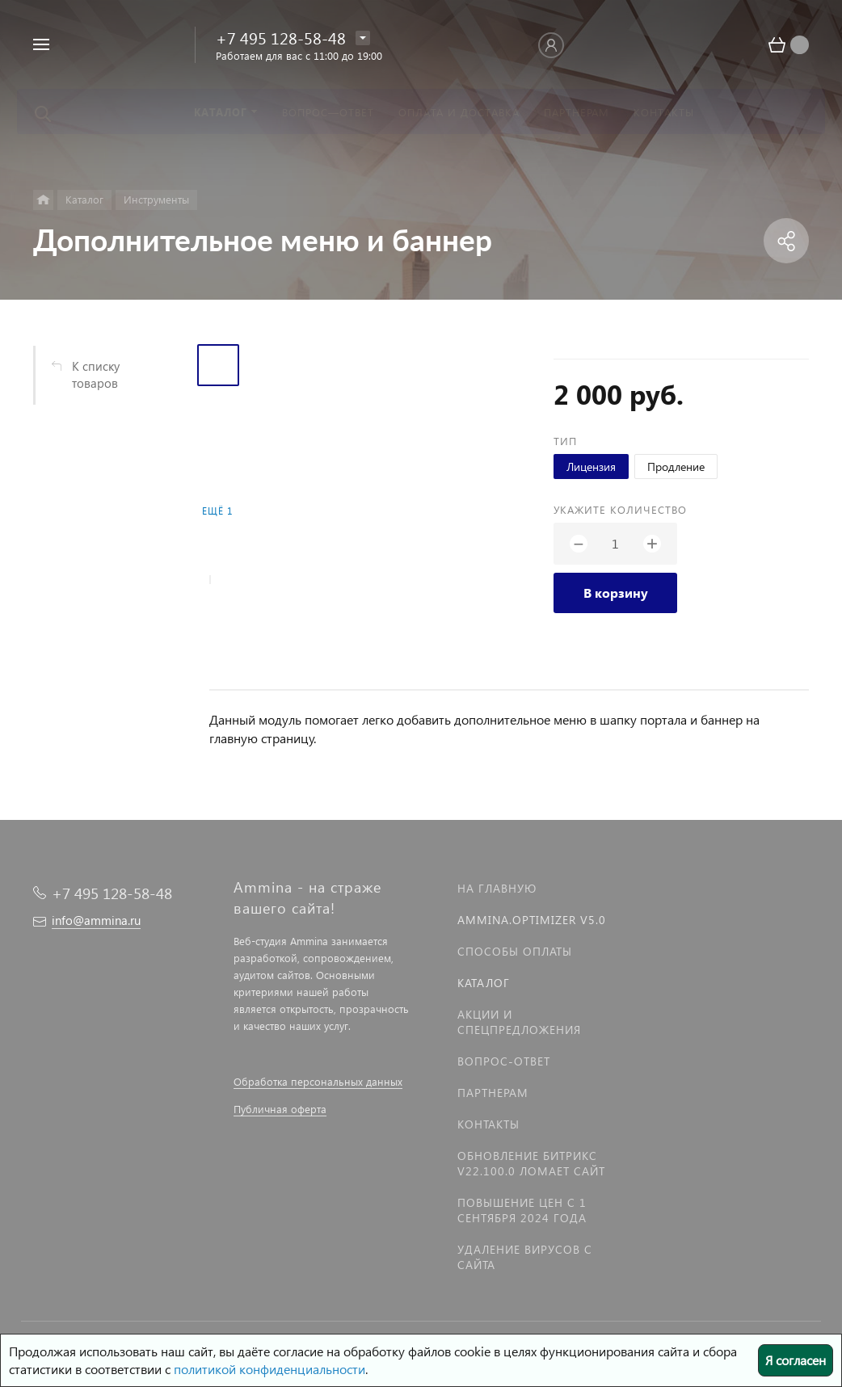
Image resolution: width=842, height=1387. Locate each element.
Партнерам (492, 1092)
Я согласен (795, 1359)
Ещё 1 (217, 511)
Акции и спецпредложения (519, 1022)
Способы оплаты (514, 951)
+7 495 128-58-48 (281, 37)
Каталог (483, 982)
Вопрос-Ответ (503, 1061)
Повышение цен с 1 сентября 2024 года (522, 1210)
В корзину (615, 592)
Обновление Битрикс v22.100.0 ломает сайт (531, 1163)
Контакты (488, 1124)
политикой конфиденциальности (269, 1368)
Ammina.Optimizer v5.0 (531, 919)
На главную (497, 888)
